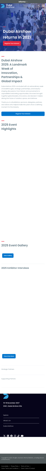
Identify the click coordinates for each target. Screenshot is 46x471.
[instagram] (15, 436)
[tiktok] (18, 436)
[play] (23, 144)
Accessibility (4, 466)
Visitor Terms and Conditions (10, 468)
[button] (23, 1)
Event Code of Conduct (28, 468)
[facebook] (11, 436)
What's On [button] (7, 421)
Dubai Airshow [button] (8, 426)
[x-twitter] (4, 436)
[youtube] (22, 436)
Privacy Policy (14, 466)
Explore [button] (5, 415)
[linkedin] (8, 436)
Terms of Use (25, 466)
